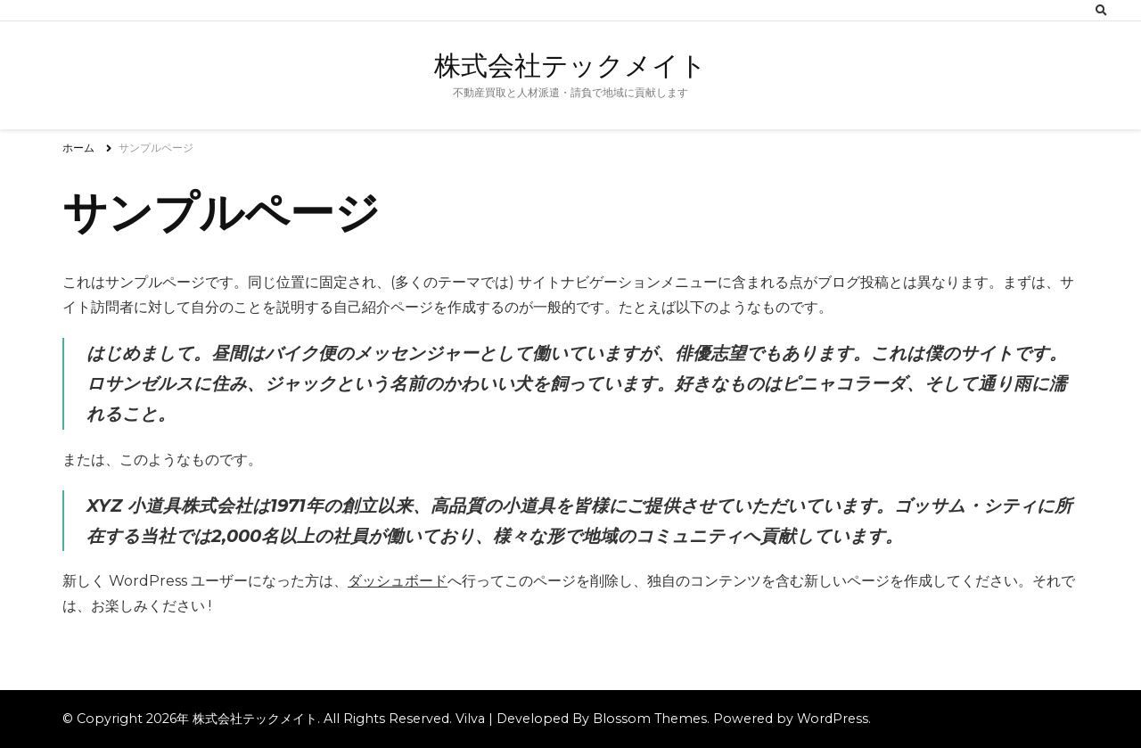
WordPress (832, 719)
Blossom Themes (650, 719)
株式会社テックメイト (570, 65)
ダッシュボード (397, 580)
